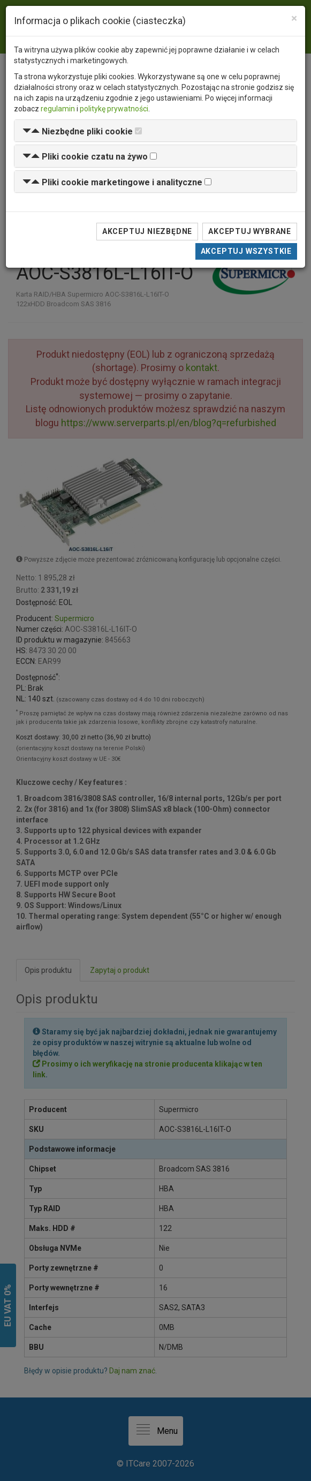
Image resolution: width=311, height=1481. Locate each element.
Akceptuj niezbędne (147, 231)
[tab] (155, 131)
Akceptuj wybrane (249, 231)
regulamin (58, 108)
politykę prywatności (114, 108)
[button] (77, 131)
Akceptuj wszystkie (246, 251)
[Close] (294, 18)
